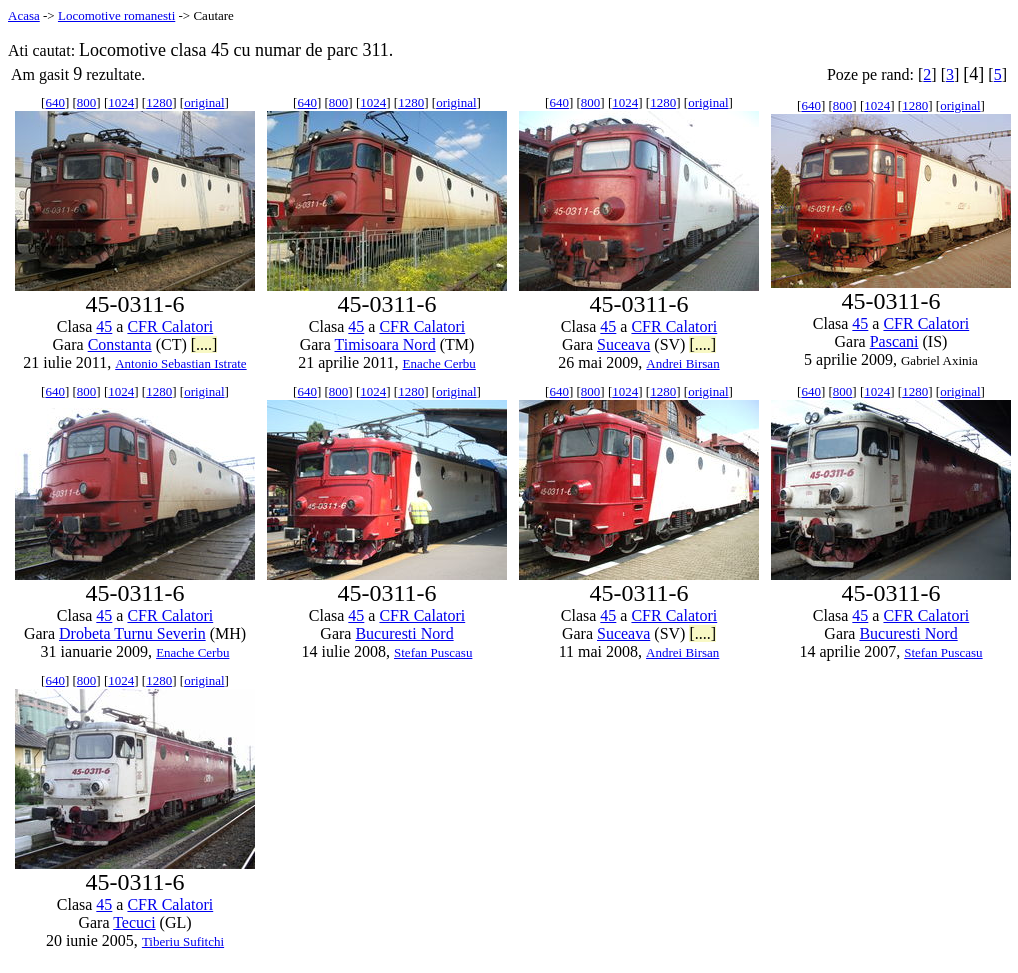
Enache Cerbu (439, 363)
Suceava (623, 344)
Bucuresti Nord (404, 633)
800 (87, 102)
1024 (121, 102)
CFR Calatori (170, 326)
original (204, 102)
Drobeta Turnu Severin (132, 633)
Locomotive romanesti (116, 15)
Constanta (120, 344)
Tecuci (134, 922)
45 (104, 326)
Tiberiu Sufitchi (183, 941)
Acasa (24, 15)
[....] (204, 344)
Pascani (894, 341)
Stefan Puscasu (433, 652)
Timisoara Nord (384, 344)
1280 (159, 102)
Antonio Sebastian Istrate (180, 363)
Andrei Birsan (682, 363)
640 (55, 102)
